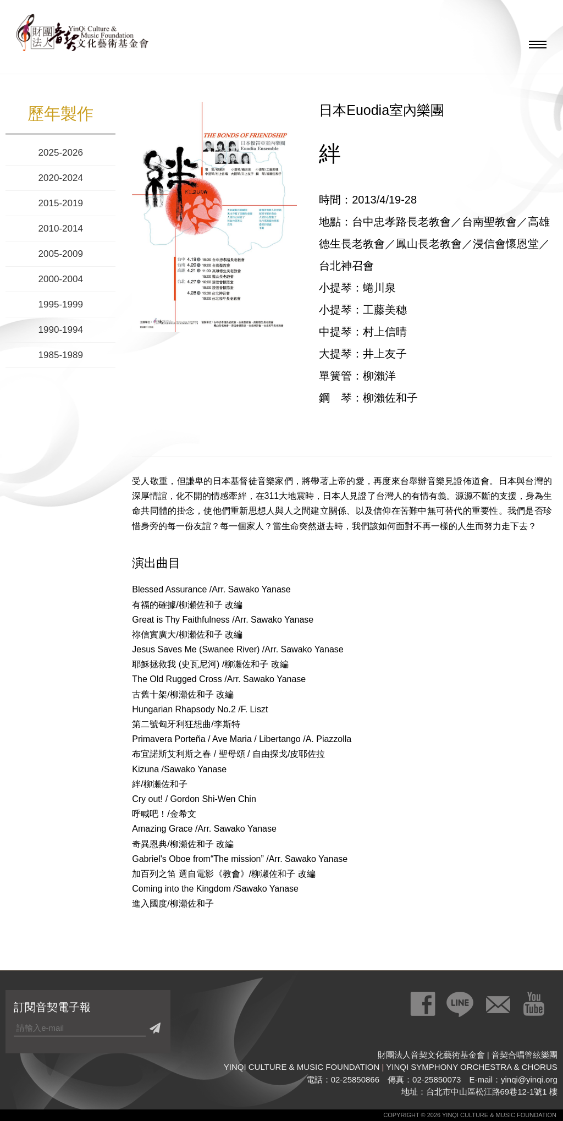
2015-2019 (60, 203)
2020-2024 (60, 178)
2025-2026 (60, 152)
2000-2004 (60, 279)
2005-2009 (60, 254)
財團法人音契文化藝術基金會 (82, 36)
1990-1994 (60, 330)
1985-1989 (60, 355)
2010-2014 (60, 228)
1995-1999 (60, 304)
